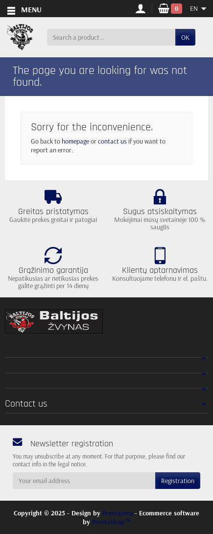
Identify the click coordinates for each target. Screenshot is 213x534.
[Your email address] (84, 480)
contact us (112, 141)
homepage (75, 141)
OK (185, 37)
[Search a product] (111, 37)
